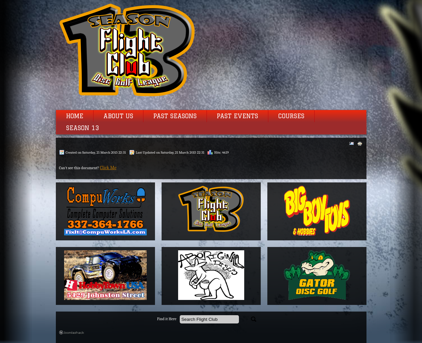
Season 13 (82, 128)
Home (74, 116)
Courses (291, 116)
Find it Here (166, 319)
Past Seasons (175, 116)
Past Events (237, 116)
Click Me (108, 168)
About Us (118, 116)
